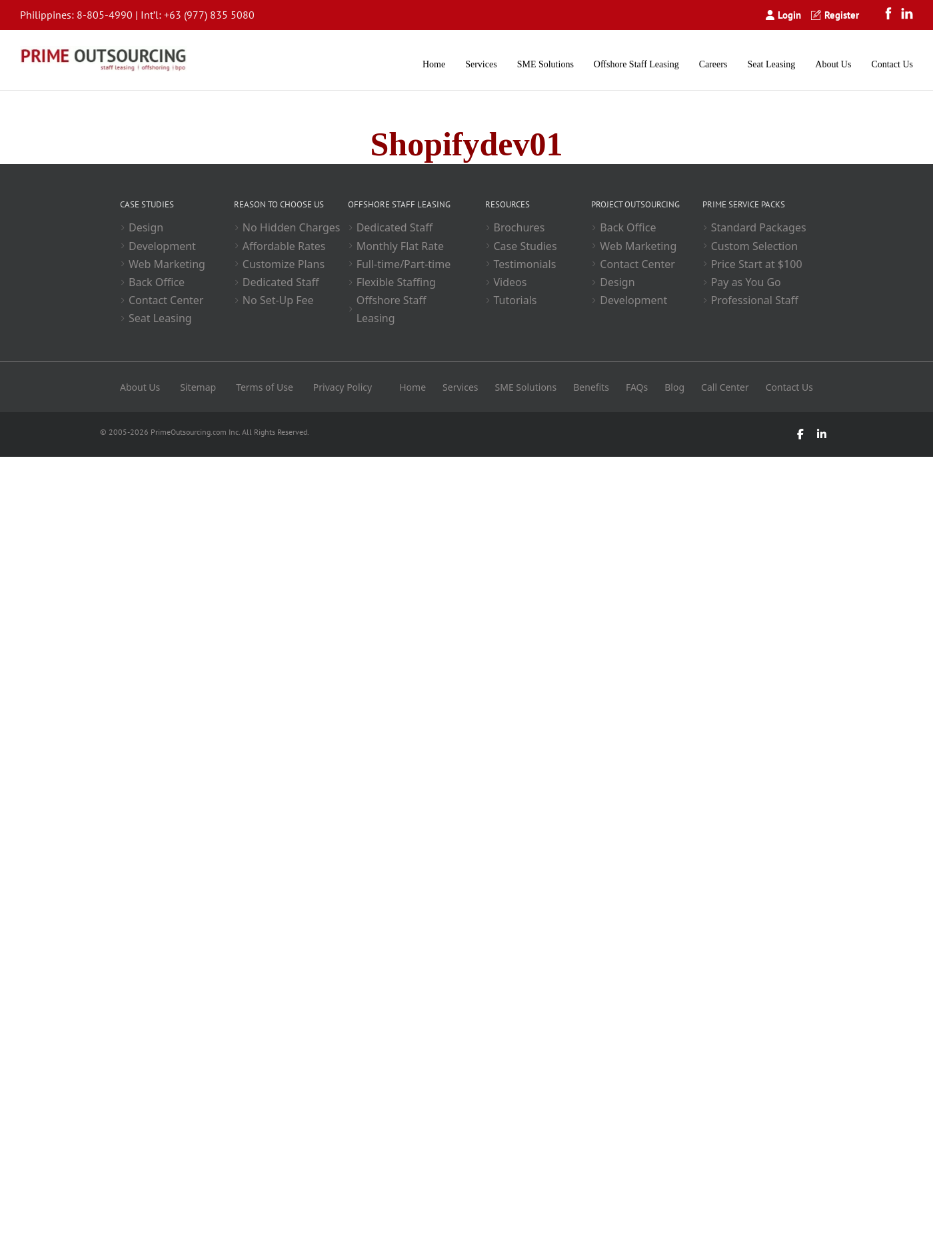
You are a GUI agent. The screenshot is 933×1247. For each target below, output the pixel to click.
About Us (833, 64)
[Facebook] (891, 15)
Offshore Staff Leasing (636, 64)
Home (434, 64)
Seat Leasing (771, 64)
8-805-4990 (105, 14)
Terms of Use (264, 387)
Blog (674, 387)
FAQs (637, 387)
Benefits (591, 387)
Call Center (725, 387)
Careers (713, 64)
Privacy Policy (342, 387)
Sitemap (198, 387)
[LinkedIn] (907, 15)
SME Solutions (545, 64)
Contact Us (892, 64)
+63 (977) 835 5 (200, 14)
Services (480, 64)
